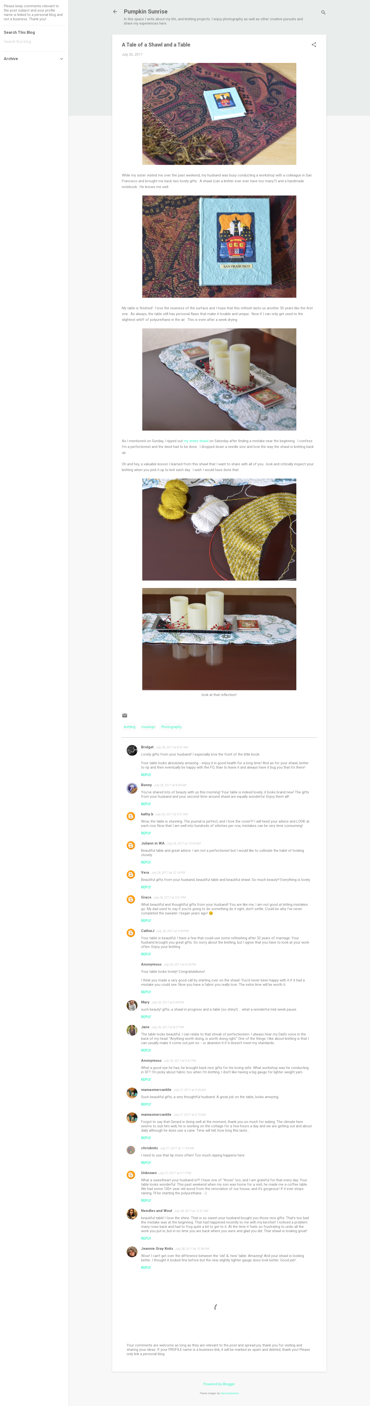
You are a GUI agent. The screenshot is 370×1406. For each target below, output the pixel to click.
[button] (314, 45)
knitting (129, 727)
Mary (145, 1002)
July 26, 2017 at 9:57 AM (171, 814)
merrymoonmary (230, 1393)
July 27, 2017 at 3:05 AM (189, 1090)
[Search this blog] (34, 41)
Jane (145, 1027)
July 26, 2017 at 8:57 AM (172, 747)
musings (148, 727)
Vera (145, 872)
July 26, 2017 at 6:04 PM (167, 1002)
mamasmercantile (156, 1090)
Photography (171, 727)
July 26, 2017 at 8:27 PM (167, 1027)
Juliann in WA (153, 843)
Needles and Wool (156, 1211)
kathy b (147, 814)
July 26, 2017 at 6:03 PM (179, 964)
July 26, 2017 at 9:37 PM (179, 1060)
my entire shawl (196, 441)
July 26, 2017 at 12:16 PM (168, 872)
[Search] (323, 13)
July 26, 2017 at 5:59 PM (172, 931)
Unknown (149, 1173)
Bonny (146, 785)
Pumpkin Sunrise (146, 11)
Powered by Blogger (219, 1384)
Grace (146, 897)
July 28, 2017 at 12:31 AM (191, 1211)
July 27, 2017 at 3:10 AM (189, 1114)
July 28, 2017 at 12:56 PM (192, 1249)
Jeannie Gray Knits (157, 1248)
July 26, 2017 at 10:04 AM (184, 843)
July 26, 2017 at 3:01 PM (169, 897)
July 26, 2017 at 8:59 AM (170, 785)
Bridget (147, 747)
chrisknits (149, 1148)
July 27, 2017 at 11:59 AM (177, 1148)
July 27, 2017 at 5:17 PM (175, 1173)
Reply (146, 775)
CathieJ (147, 931)
